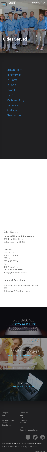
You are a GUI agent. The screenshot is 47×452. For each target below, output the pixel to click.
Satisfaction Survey (9, 420)
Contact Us (5, 422)
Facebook (23, 420)
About (4, 415)
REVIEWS (23, 384)
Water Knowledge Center (29, 430)
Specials (5, 417)
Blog (21, 415)
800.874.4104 (38, 2)
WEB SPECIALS (23, 322)
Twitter (22, 417)
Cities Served (6, 425)
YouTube (23, 422)
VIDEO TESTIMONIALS (23, 353)
